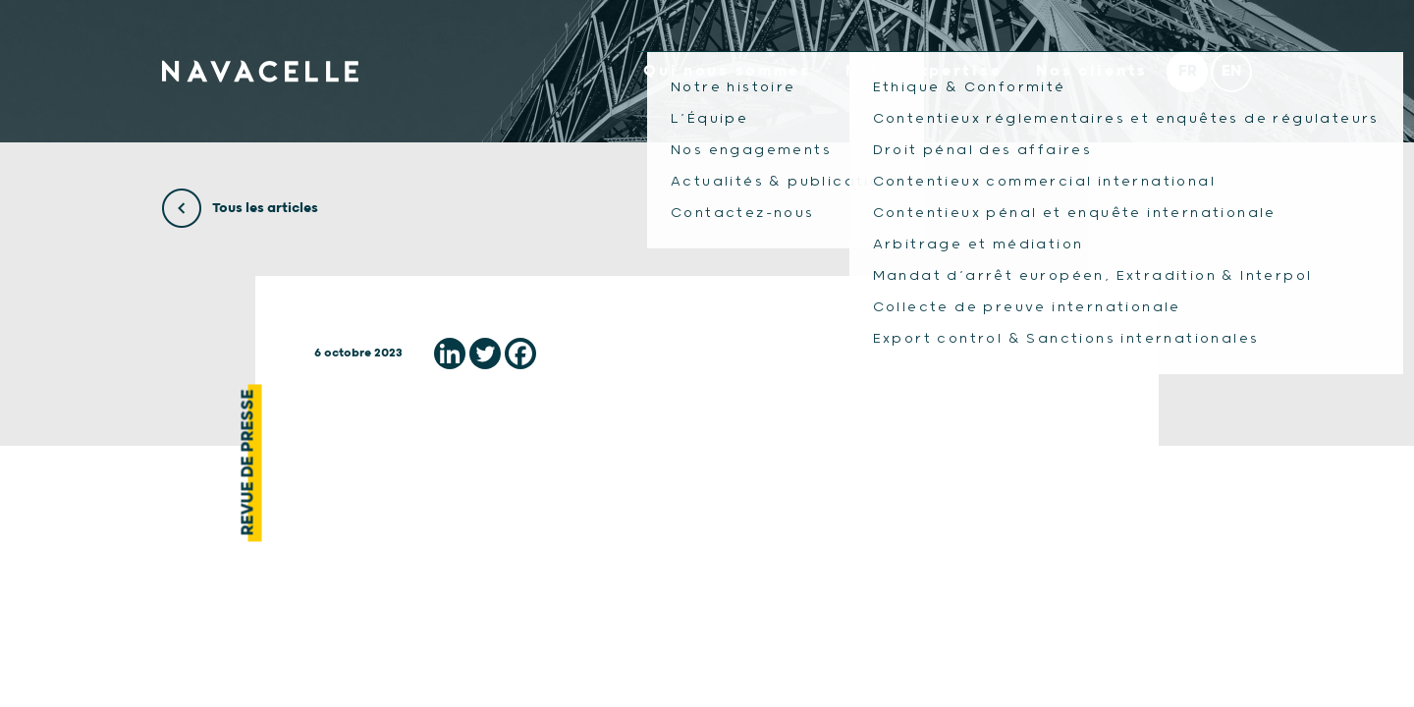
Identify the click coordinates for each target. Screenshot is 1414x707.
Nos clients (1092, 71)
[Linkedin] (449, 353)
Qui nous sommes (727, 71)
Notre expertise (924, 71)
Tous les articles (240, 208)
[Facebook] (520, 353)
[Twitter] (485, 353)
